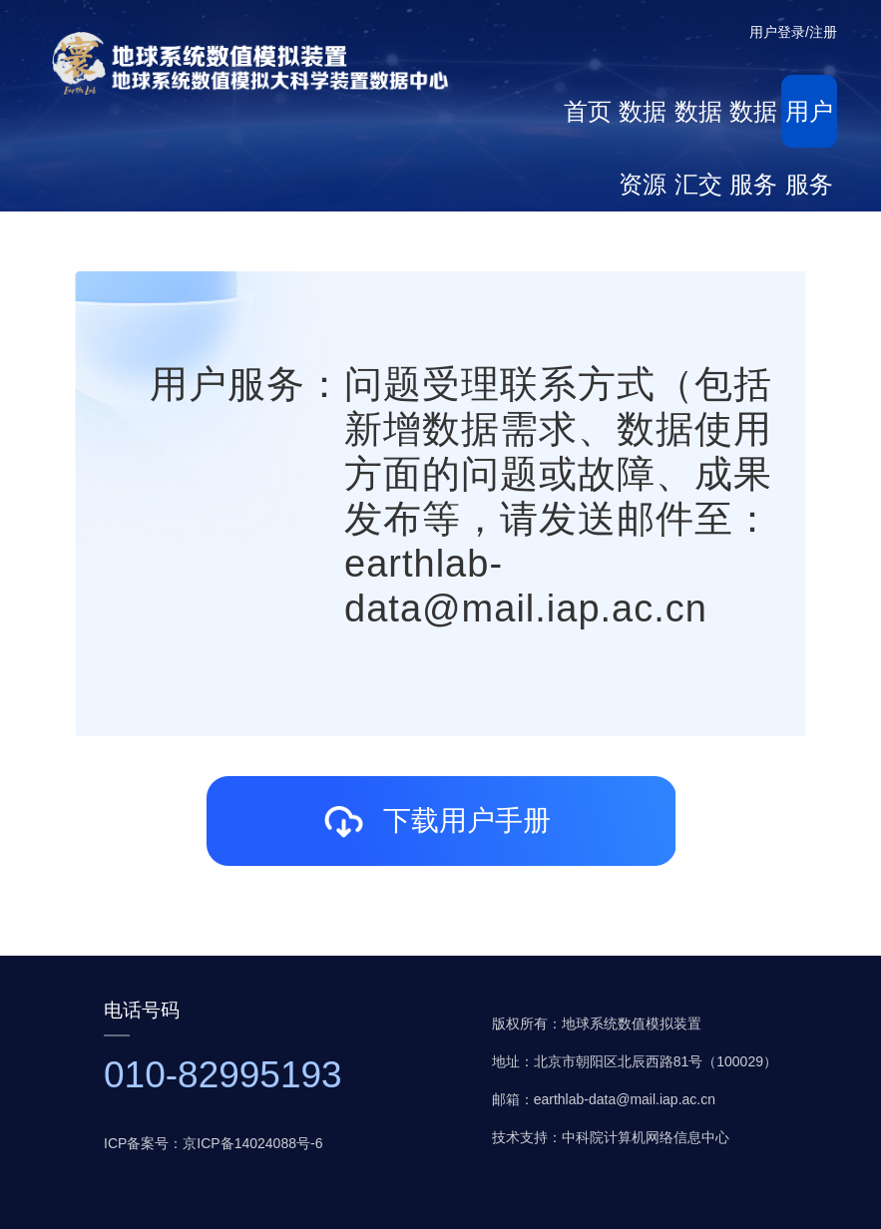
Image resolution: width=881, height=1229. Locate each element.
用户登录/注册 (793, 32)
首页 (588, 111)
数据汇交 (698, 123)
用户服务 (809, 123)
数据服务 (753, 123)
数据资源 (642, 123)
